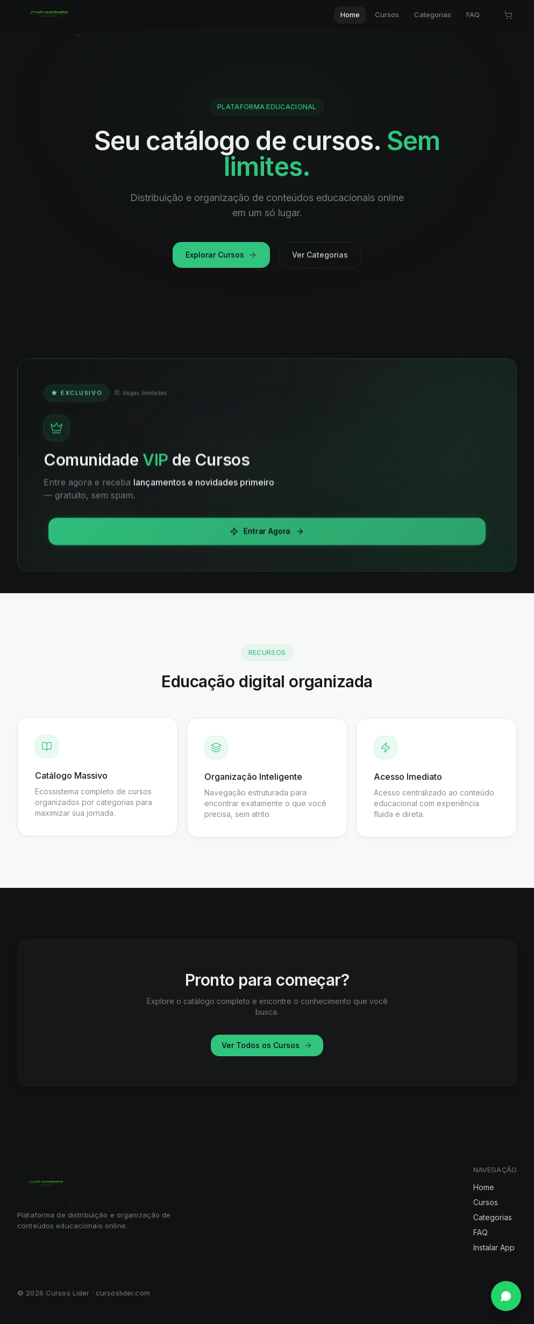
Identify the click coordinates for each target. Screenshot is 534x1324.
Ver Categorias (320, 254)
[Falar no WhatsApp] (506, 1296)
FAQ (480, 1232)
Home (483, 1187)
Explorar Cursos (221, 254)
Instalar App (494, 1247)
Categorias (492, 1217)
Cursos (485, 1202)
